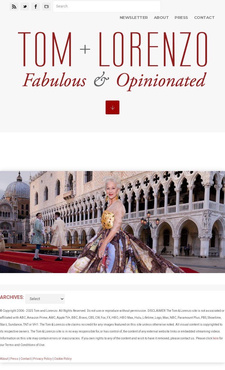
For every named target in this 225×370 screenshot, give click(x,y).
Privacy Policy (42, 358)
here (216, 338)
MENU (112, 107)
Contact (204, 17)
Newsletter (134, 17)
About (161, 17)
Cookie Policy (63, 358)
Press (181, 17)
